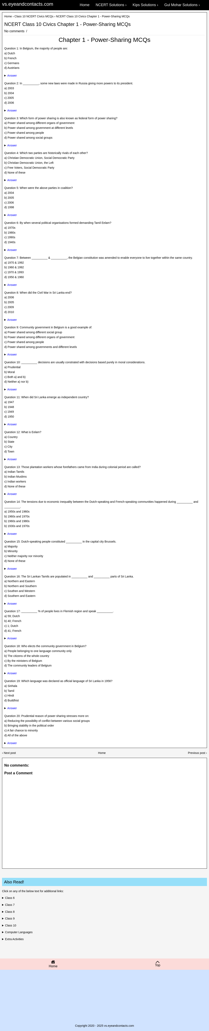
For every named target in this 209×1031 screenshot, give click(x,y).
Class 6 (10, 897)
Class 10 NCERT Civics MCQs (33, 16)
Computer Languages (19, 932)
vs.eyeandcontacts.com (27, 4)
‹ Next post (9, 753)
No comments (14, 31)
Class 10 (10, 925)
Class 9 (10, 918)
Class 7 (10, 904)
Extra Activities (14, 939)
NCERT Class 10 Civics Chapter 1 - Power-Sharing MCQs (67, 24)
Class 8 (10, 911)
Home (8, 16)
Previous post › (197, 753)
